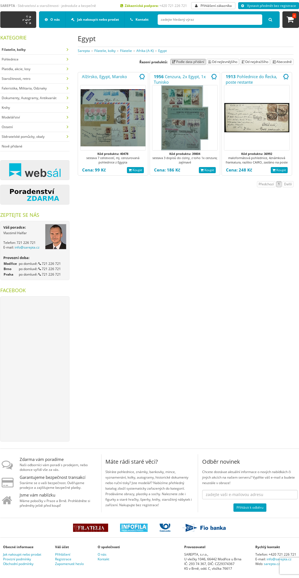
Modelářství (11, 117)
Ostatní (7, 127)
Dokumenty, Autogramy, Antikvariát (29, 98)
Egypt (162, 50)
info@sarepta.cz (27, 247)
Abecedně (282, 61)
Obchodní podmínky (18, 563)
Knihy (6, 107)
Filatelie (126, 50)
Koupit (135, 170)
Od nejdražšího (254, 61)
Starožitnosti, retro (16, 78)
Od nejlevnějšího (222, 61)
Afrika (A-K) (145, 50)
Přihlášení (62, 554)
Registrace (63, 559)
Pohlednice (10, 59)
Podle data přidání (188, 61)
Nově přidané (12, 146)
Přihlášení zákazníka (213, 5)
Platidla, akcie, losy (16, 69)
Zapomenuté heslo (69, 563)
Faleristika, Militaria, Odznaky (24, 88)
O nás (52, 19)
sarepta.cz (272, 563)
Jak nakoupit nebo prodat (95, 19)
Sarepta (84, 50)
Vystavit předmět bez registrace (268, 5)
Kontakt (139, 19)
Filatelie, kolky (105, 50)
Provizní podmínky (17, 559)
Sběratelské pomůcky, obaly (23, 136)
